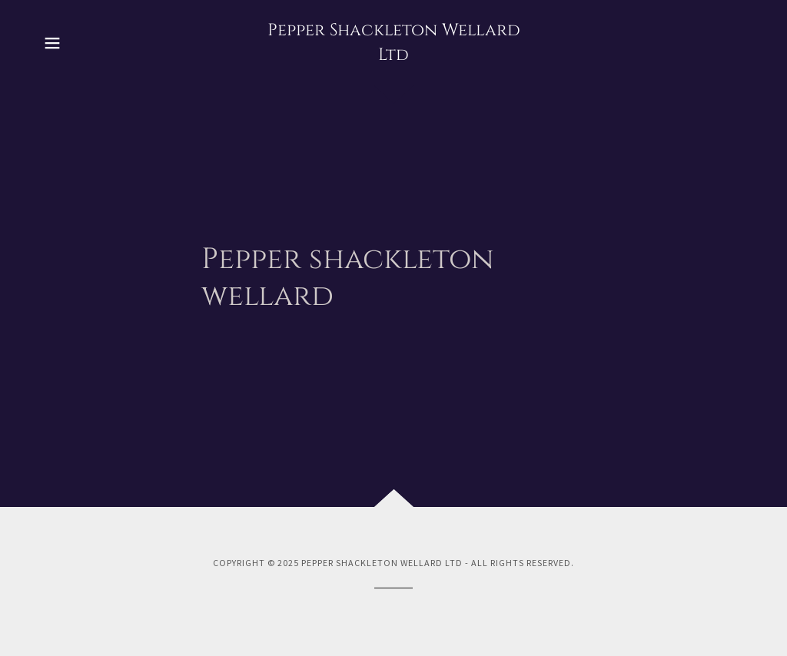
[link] (393, 55)
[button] (52, 43)
